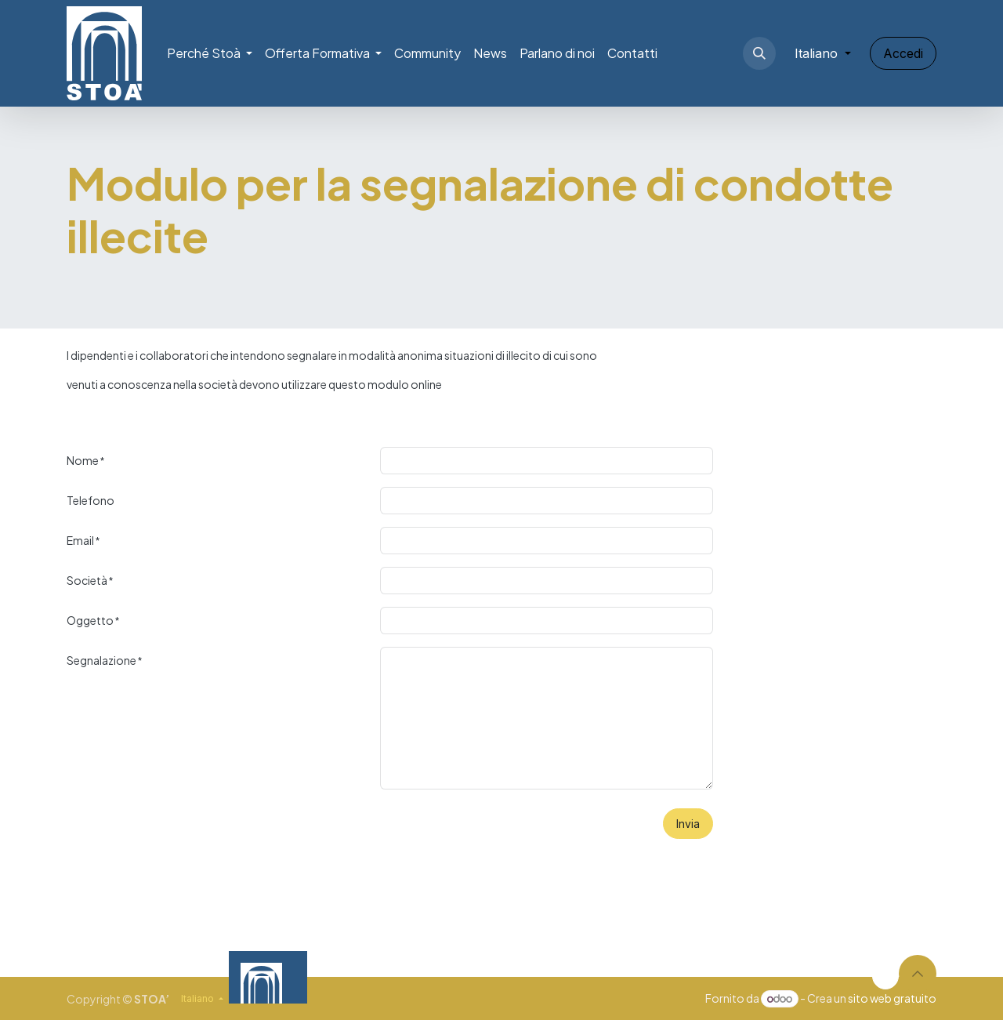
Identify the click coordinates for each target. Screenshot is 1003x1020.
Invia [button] (688, 823)
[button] (759, 53)
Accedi (903, 53)
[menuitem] (210, 53)
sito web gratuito (892, 998)
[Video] (671, 977)
